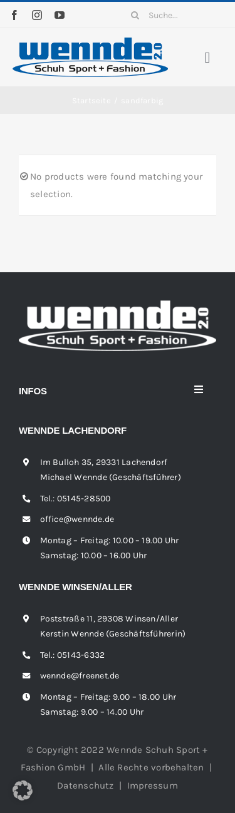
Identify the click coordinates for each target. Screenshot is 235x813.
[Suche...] (174, 15)
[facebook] (14, 15)
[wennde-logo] (90, 42)
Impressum (152, 785)
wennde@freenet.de (80, 675)
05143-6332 (81, 655)
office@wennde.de (77, 519)
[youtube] (60, 15)
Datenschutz (85, 785)
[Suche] (135, 15)
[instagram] (37, 15)
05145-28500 (83, 498)
